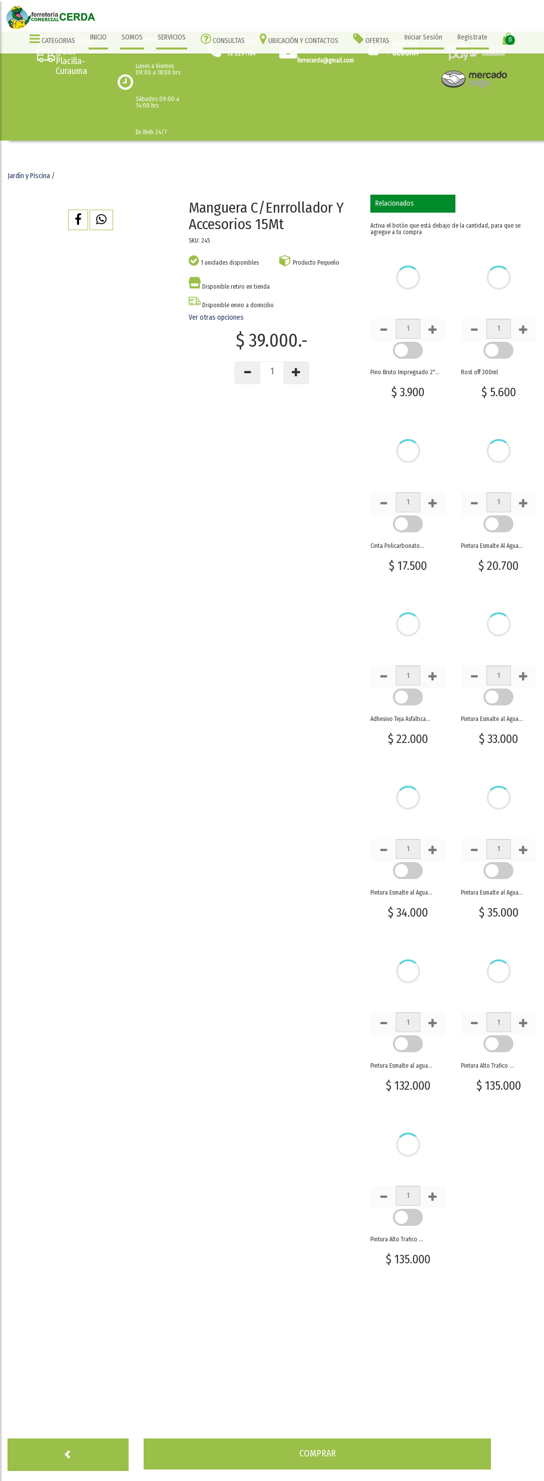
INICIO (98, 37)
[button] (78, 220)
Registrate (472, 37)
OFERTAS (371, 39)
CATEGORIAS (52, 39)
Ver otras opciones (216, 317)
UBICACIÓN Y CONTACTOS (299, 39)
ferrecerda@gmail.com (325, 60)
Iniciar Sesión (423, 37)
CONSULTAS (223, 39)
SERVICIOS (172, 37)
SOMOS (132, 37)
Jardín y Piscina (29, 176)
